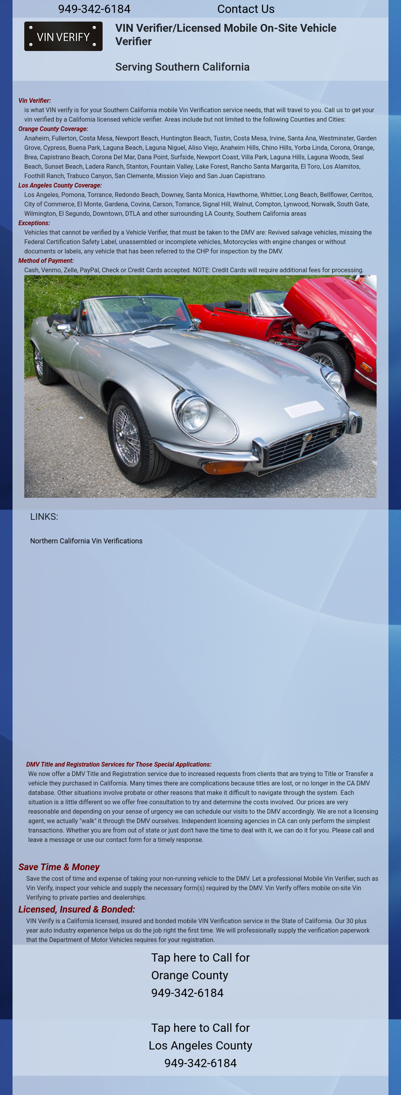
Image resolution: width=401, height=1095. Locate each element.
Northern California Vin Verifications (86, 541)
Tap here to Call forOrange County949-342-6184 (200, 975)
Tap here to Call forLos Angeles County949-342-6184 (201, 1045)
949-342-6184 (94, 9)
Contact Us (246, 9)
